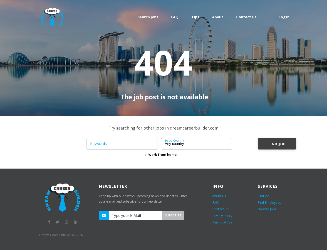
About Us (219, 196)
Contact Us (220, 209)
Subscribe (173, 215)
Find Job (276, 144)
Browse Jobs (267, 209)
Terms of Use (222, 222)
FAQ (174, 17)
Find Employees (269, 202)
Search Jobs (148, 17)
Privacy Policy (222, 215)
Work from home (162, 154)
